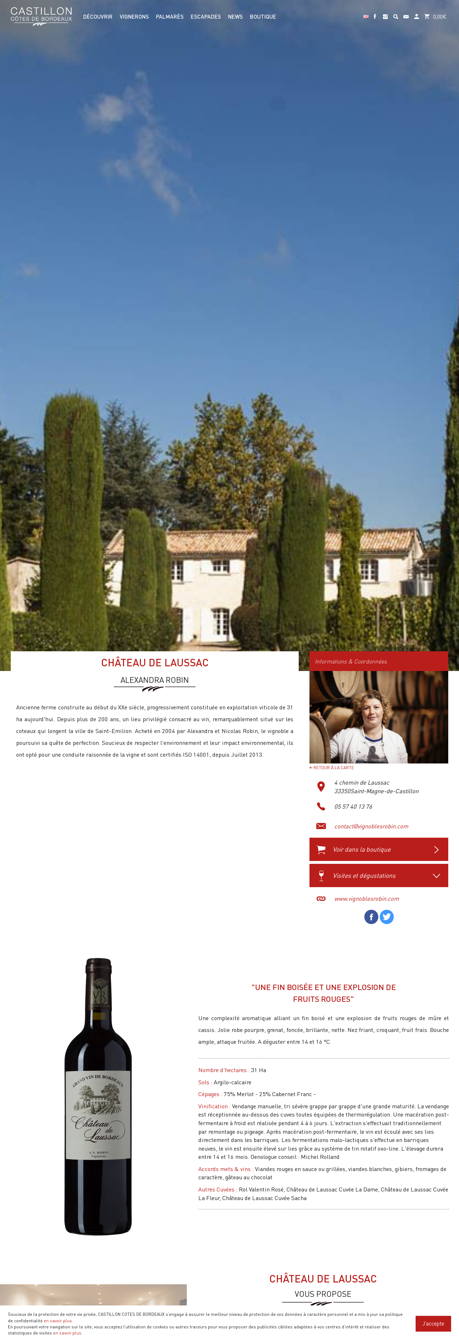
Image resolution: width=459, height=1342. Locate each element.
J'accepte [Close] (433, 1323)
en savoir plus (58, 1320)
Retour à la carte (331, 767)
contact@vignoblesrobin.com (371, 826)
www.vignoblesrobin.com (366, 898)
